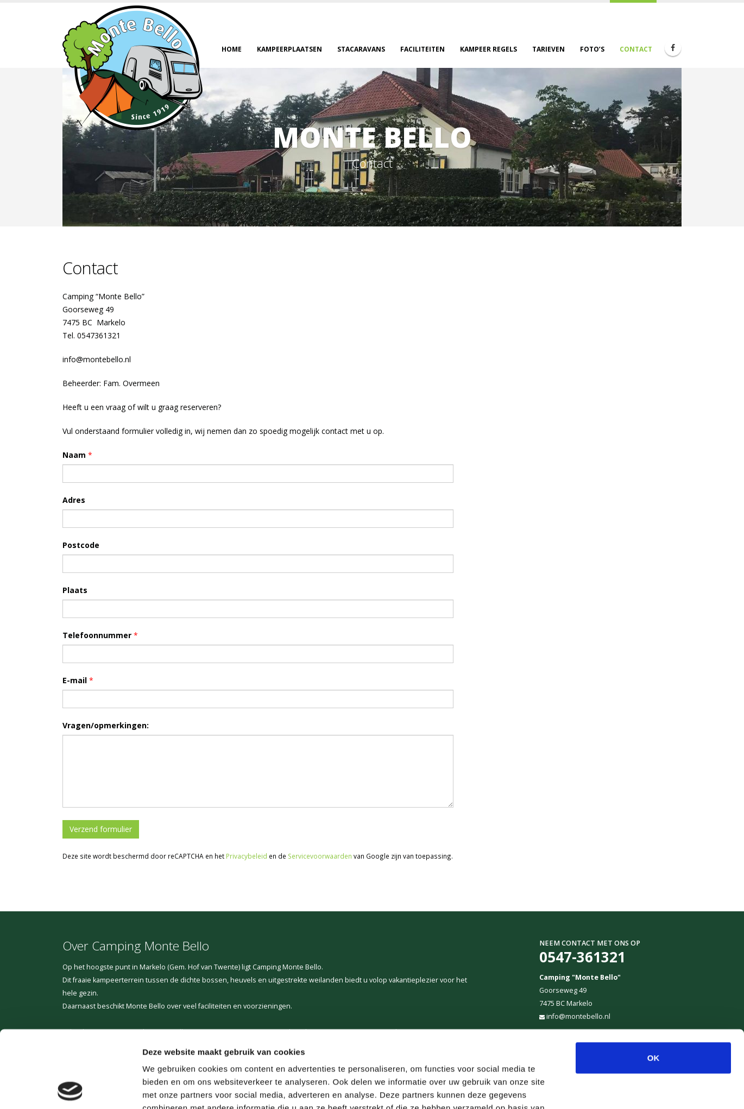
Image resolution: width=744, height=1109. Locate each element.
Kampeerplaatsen (289, 49)
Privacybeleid (246, 856)
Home (232, 49)
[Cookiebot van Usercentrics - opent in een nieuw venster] (70, 1088)
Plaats (74, 590)
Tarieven (548, 49)
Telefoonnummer (100, 635)
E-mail (77, 680)
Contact (636, 49)
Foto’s (592, 49)
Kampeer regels (488, 49)
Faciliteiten (422, 49)
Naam (77, 455)
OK (653, 980)
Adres (73, 500)
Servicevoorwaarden (320, 856)
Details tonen (587, 1087)
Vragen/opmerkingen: (105, 725)
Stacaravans (361, 49)
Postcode (80, 545)
